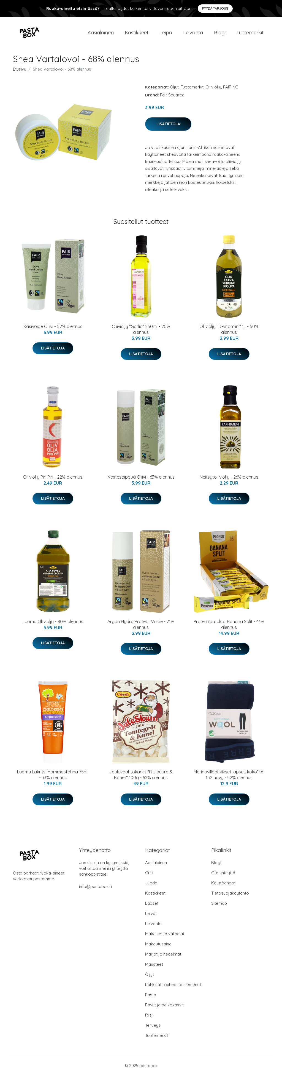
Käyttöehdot (223, 884)
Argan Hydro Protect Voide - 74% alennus (140, 626)
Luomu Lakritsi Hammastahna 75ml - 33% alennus (52, 776)
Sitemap (219, 905)
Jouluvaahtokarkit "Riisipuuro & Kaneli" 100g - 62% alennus (141, 776)
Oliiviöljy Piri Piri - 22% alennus (52, 478)
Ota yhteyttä (223, 874)
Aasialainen (101, 33)
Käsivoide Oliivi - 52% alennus (52, 328)
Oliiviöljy (213, 88)
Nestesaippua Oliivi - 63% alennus (141, 478)
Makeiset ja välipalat (164, 935)
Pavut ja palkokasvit (164, 1006)
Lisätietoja (168, 125)
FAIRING (230, 88)
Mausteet (154, 966)
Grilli (149, 874)
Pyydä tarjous (215, 8)
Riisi (149, 1017)
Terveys (153, 1027)
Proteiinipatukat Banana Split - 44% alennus (229, 626)
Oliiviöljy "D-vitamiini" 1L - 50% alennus (229, 331)
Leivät (151, 915)
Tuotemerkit (250, 33)
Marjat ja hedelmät (163, 956)
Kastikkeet (136, 33)
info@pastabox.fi (95, 888)
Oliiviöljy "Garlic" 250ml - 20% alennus (141, 331)
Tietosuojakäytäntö (230, 895)
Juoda (151, 884)
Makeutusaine (158, 945)
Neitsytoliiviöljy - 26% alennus (229, 478)
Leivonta (193, 33)
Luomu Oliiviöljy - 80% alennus (53, 623)
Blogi (219, 33)
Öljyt (174, 88)
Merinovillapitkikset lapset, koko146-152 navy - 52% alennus (229, 776)
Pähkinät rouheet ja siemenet (173, 986)
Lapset (151, 905)
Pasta (150, 996)
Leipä (165, 33)
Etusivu (19, 71)
